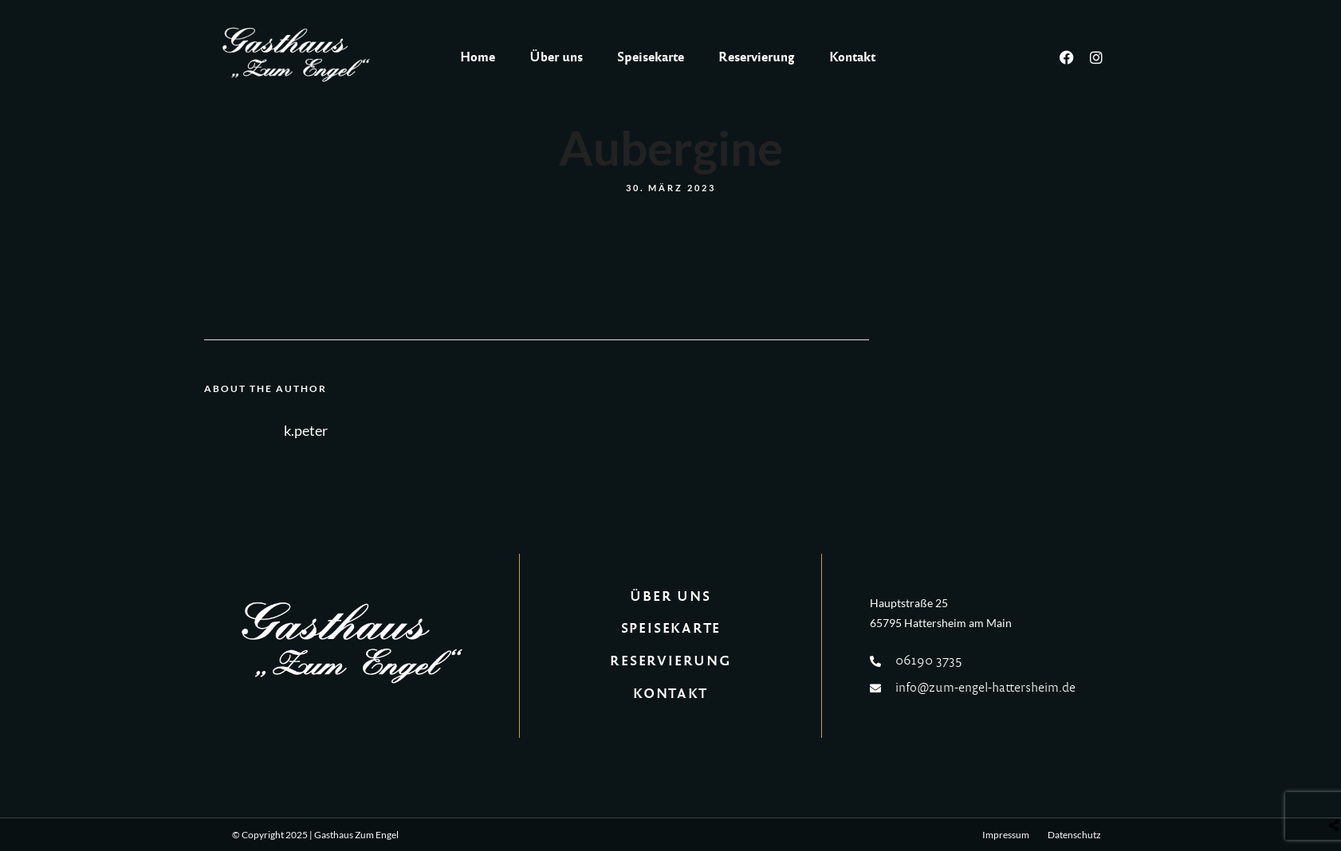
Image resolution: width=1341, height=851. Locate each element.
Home (477, 57)
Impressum (1005, 835)
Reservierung (756, 57)
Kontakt (852, 57)
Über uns (556, 57)
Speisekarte (650, 57)
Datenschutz (1074, 835)
